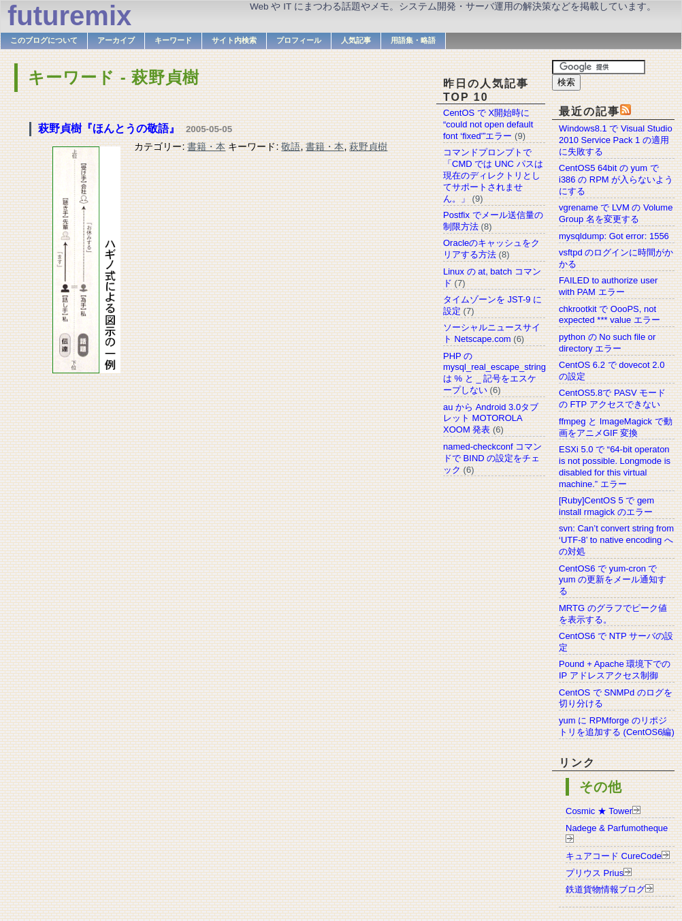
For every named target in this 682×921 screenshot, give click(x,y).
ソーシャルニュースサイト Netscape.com (491, 333)
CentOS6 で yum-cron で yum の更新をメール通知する (612, 580)
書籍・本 (206, 146)
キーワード (173, 40)
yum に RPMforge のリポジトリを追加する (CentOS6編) (617, 726)
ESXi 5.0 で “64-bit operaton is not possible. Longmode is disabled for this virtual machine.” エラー (614, 466)
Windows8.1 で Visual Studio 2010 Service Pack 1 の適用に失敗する (615, 140)
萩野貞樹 (368, 146)
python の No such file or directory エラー (607, 343)
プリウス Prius (594, 873)
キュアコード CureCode (614, 856)
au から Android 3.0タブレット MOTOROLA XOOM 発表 (490, 418)
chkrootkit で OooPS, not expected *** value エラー (609, 315)
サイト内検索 (234, 40)
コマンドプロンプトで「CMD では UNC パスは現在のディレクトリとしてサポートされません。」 (493, 175)
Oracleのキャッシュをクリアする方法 (491, 249)
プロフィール (298, 40)
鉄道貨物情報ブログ (605, 889)
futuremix (69, 16)
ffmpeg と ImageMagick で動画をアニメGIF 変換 (615, 427)
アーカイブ (116, 40)
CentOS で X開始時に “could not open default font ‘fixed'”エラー (488, 124)
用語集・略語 (413, 40)
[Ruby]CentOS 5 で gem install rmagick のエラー (606, 506)
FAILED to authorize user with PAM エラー (608, 286)
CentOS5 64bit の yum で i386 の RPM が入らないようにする (616, 179)
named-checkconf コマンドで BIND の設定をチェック (492, 458)
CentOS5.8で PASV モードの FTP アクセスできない (612, 398)
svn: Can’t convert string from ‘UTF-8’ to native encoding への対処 (616, 540)
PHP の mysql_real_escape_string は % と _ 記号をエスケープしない (494, 373)
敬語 (290, 146)
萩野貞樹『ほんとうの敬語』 (109, 128)
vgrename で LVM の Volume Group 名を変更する (615, 213)
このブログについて (44, 40)
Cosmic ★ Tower (599, 811)
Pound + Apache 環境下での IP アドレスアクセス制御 (614, 670)
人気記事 (356, 40)
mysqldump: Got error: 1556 (614, 236)
